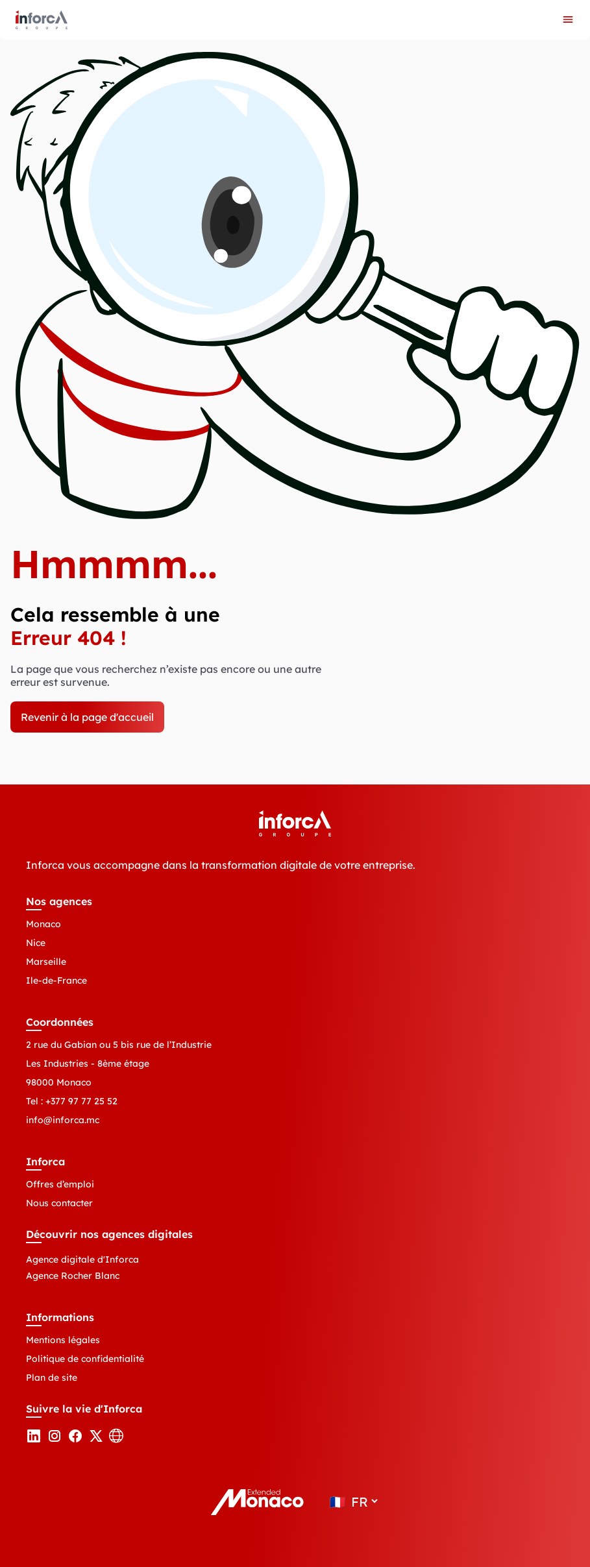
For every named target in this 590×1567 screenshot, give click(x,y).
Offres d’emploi (60, 1184)
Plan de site (51, 1377)
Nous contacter (59, 1203)
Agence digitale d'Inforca (82, 1259)
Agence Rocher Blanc (72, 1276)
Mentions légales (63, 1340)
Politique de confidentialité (85, 1359)
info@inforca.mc (62, 1120)
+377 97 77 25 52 (81, 1101)
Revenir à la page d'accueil (87, 717)
